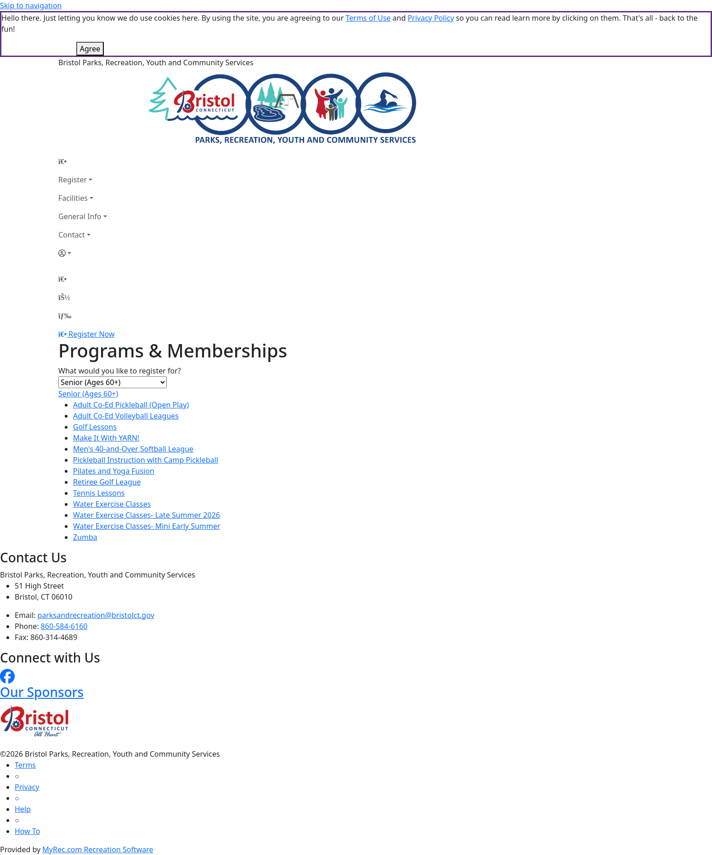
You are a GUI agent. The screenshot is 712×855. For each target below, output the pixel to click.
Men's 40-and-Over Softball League (133, 449)
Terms (25, 765)
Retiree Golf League (107, 482)
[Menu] (64, 315)
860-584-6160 (64, 626)
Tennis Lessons (99, 493)
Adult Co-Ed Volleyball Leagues (126, 416)
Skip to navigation (31, 5)
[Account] (82, 253)
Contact (71, 235)
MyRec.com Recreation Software (97, 849)
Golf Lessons (95, 427)
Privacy (27, 787)
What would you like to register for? (119, 371)
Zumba (85, 537)
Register (72, 180)
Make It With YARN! (106, 438)
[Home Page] (82, 161)
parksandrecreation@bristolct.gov (96, 615)
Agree (90, 49)
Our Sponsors (42, 692)
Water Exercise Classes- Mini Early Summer (146, 526)
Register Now (91, 334)
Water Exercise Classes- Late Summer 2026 (146, 515)
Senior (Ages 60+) (88, 394)
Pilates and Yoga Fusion (113, 471)
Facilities (73, 198)
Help (23, 809)
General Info (80, 216)
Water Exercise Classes (112, 504)
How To (27, 831)
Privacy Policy (430, 18)
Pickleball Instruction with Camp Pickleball (145, 460)
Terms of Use (367, 18)
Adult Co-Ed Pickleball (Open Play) (131, 405)
